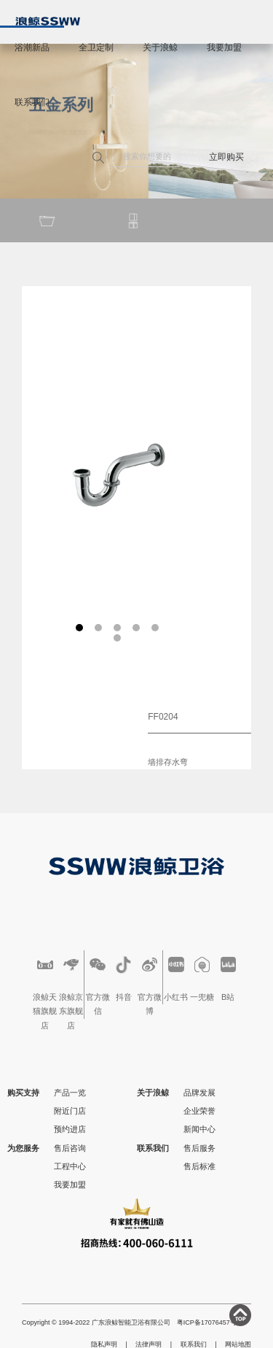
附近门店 (70, 1110)
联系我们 (32, 102)
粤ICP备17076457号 (207, 1322)
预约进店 (70, 1129)
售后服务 (199, 1148)
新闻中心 (199, 1129)
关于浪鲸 (160, 47)
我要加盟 (224, 47)
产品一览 (70, 1092)
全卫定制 (96, 47)
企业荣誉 (199, 1110)
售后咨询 (70, 1148)
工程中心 (70, 1166)
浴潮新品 (32, 47)
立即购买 (226, 157)
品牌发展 (199, 1092)
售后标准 (199, 1166)
